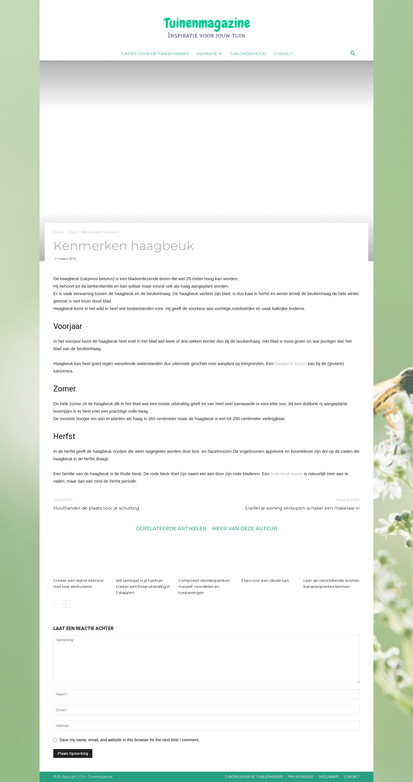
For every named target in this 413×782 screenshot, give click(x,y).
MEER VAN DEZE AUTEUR (244, 528)
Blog (73, 232)
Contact (283, 53)
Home (58, 232)
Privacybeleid (300, 777)
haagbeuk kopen (291, 363)
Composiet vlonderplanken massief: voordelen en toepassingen (204, 586)
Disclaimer (328, 777)
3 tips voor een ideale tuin (265, 580)
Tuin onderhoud (248, 53)
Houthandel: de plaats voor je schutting (96, 508)
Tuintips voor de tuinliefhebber (154, 53)
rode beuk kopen (287, 473)
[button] (353, 54)
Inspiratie (209, 53)
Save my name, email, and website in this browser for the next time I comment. (129, 740)
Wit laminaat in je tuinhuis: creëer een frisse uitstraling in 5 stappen (143, 586)
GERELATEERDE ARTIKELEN (171, 528)
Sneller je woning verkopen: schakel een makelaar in (302, 508)
